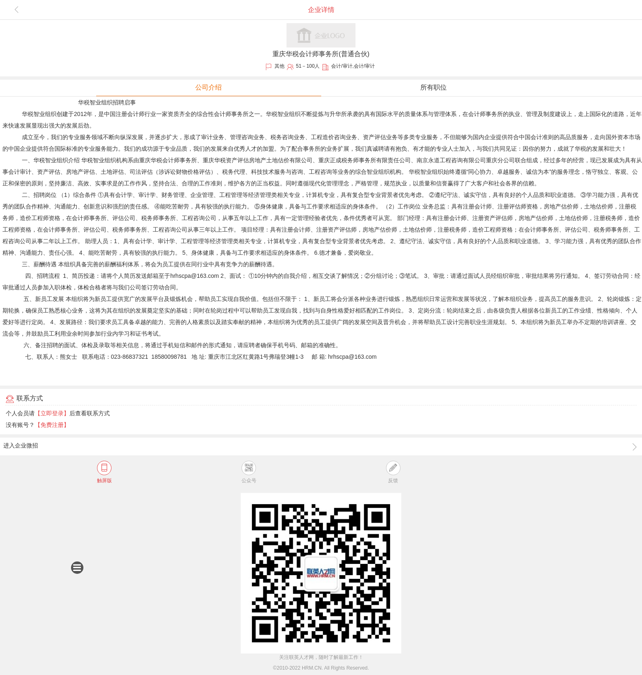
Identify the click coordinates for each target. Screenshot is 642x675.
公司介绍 (208, 87)
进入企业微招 (320, 446)
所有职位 (433, 87)
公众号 (249, 472)
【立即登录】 (52, 413)
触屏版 (104, 472)
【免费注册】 (52, 425)
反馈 (393, 472)
